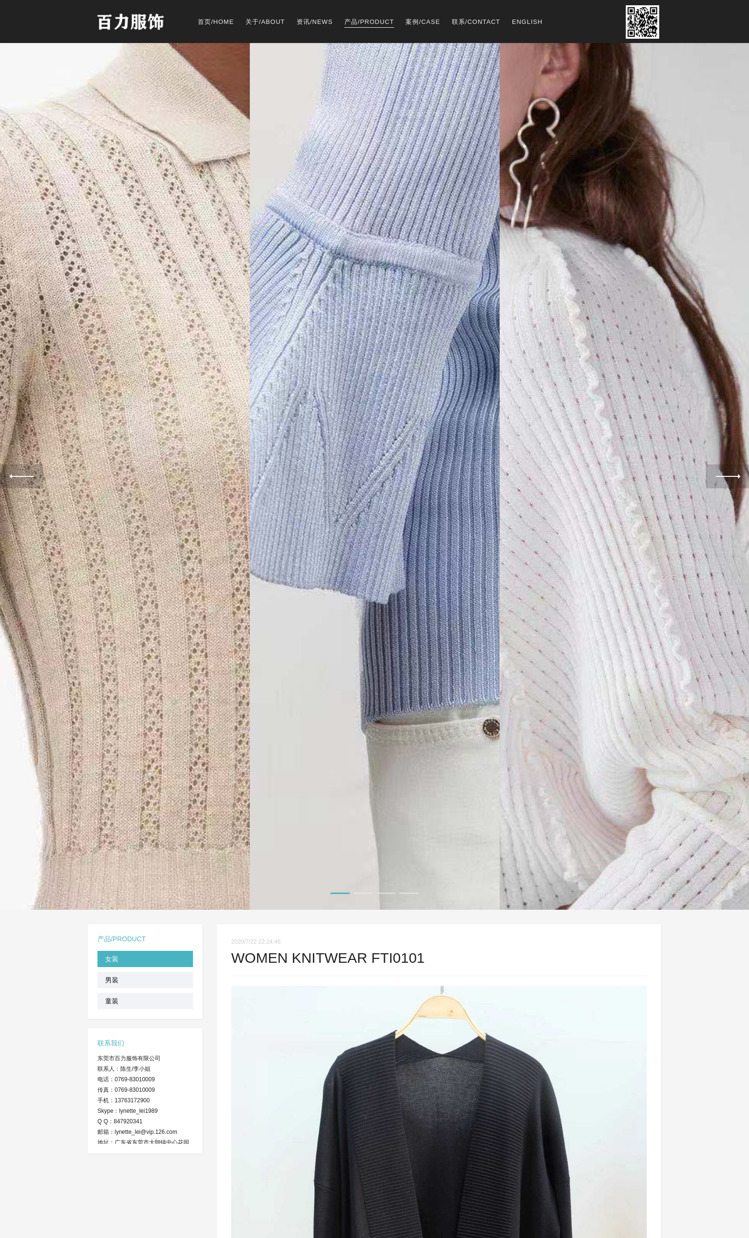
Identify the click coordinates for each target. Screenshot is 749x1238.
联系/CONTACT (476, 21)
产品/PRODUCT (369, 21)
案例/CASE (423, 21)
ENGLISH (527, 21)
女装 (111, 958)
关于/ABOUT (265, 21)
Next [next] (727, 476)
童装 (111, 1000)
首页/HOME (216, 21)
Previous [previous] (21, 476)
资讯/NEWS (315, 21)
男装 (111, 979)
